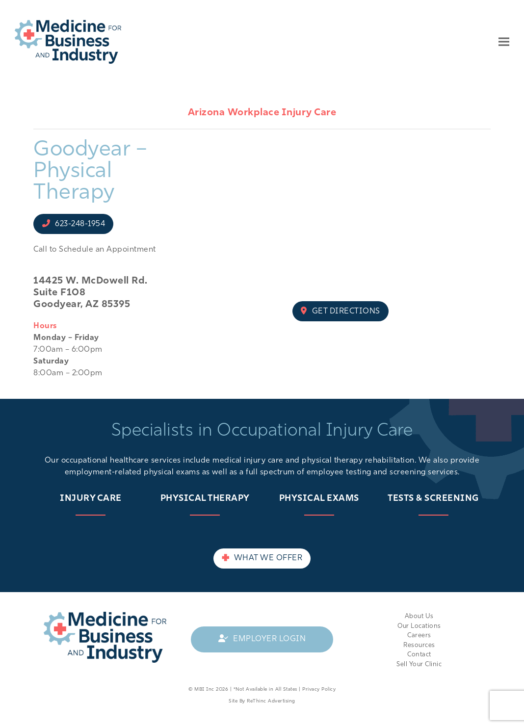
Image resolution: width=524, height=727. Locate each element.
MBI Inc (204, 689)
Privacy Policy (319, 689)
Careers (419, 635)
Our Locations (419, 626)
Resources (419, 645)
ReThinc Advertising (271, 701)
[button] (503, 41)
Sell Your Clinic (419, 664)
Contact (419, 654)
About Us (419, 616)
